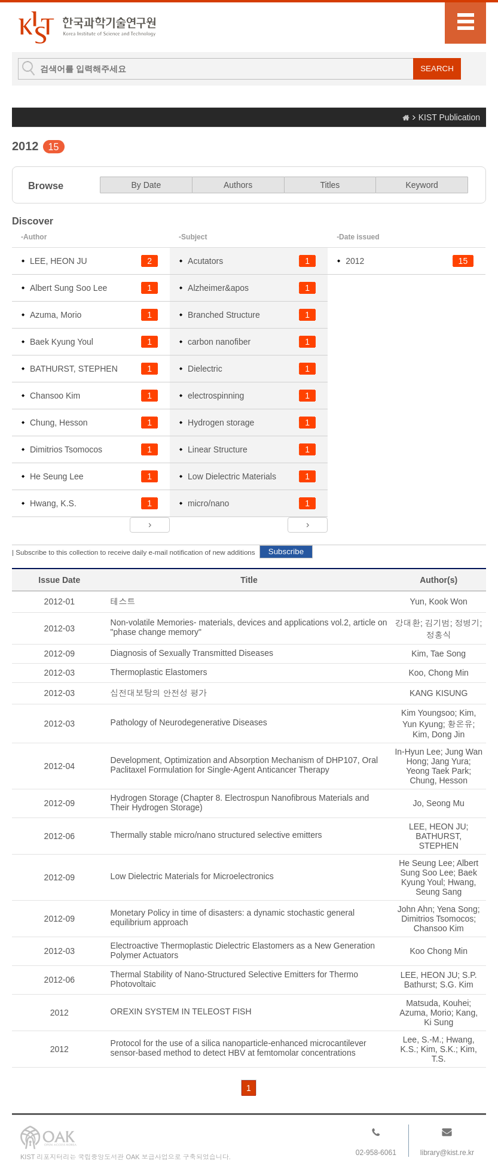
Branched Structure (224, 315)
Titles (330, 185)
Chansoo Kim (55, 395)
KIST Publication (449, 117)
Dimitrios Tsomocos (66, 449)
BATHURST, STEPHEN (74, 368)
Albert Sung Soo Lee (68, 288)
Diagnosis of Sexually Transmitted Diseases (192, 653)
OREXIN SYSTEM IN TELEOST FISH (181, 1011)
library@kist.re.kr (447, 1152)
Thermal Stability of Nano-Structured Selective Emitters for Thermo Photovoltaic (234, 979)
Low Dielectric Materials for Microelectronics (192, 876)
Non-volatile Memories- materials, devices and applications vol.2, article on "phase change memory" (249, 627)
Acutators (205, 261)
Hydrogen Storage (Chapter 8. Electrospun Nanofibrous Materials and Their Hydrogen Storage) (240, 802)
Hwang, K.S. (53, 503)
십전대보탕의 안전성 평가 (159, 693)
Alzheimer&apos (218, 288)
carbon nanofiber (219, 342)
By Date (146, 185)
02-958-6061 (376, 1152)
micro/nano (208, 503)
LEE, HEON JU (58, 261)
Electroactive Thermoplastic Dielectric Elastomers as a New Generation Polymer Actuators (243, 950)
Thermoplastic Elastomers (159, 672)
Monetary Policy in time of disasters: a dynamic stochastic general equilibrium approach (233, 917)
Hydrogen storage (221, 422)
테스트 (123, 601)
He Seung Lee (57, 476)
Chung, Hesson (59, 422)
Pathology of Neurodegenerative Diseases (189, 722)
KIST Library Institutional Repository (86, 27)
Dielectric (205, 368)
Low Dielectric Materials (232, 476)
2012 (355, 261)
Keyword (421, 185)
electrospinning (216, 395)
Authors (238, 185)
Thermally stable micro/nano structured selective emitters (216, 835)
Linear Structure (218, 449)
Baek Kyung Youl (61, 342)
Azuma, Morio (55, 315)
